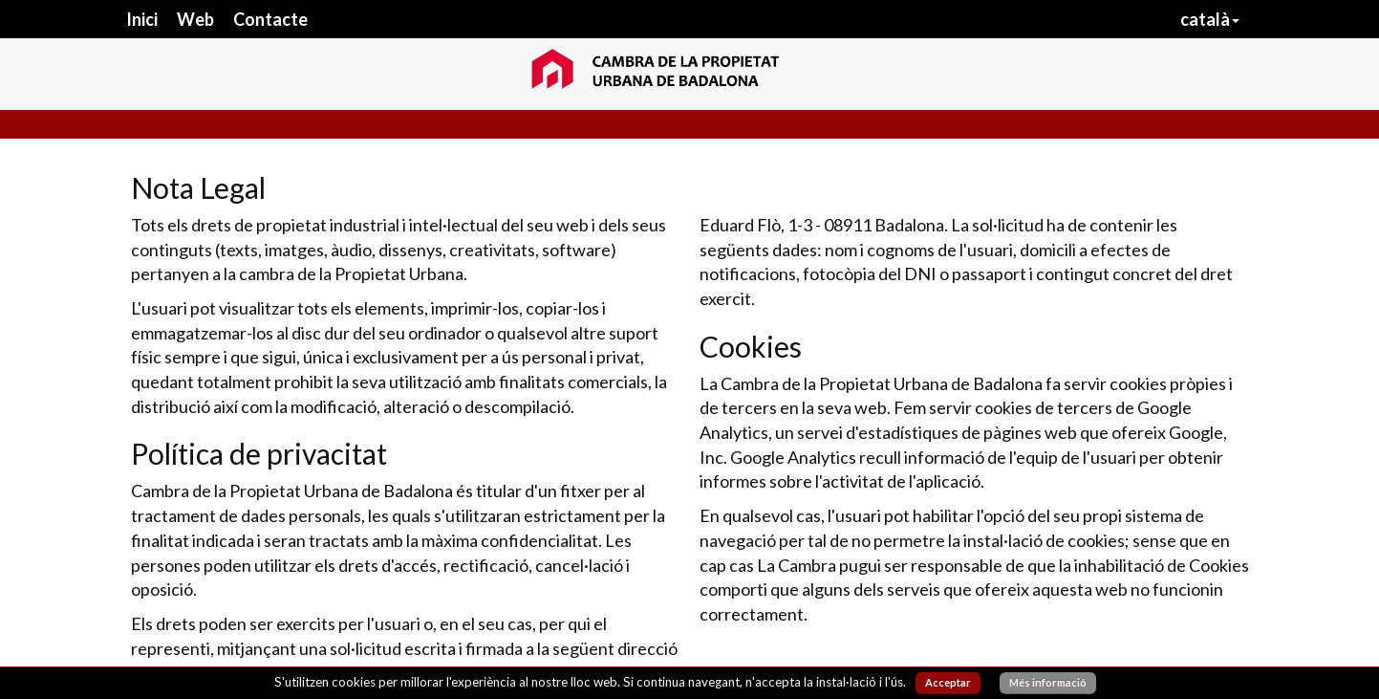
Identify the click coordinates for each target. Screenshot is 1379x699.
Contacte (270, 19)
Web (195, 19)
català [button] (1209, 19)
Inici (142, 19)
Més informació (1048, 682)
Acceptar (948, 682)
